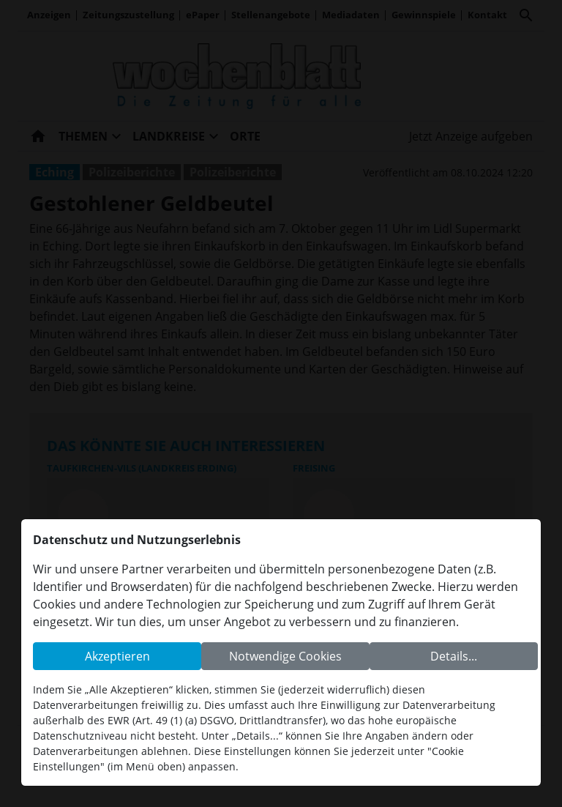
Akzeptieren (117, 656)
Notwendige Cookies (285, 656)
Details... (453, 656)
